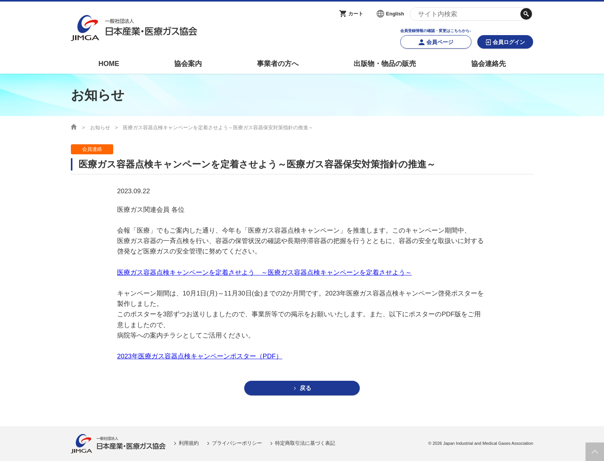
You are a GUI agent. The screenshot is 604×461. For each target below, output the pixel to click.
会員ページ (439, 42)
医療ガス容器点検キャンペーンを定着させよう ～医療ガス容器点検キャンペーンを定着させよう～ (264, 272)
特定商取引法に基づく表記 (305, 443)
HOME (108, 64)
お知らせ (100, 127)
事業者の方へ (278, 64)
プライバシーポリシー (237, 443)
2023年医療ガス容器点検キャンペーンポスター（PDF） (199, 356)
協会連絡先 (488, 64)
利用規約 (189, 443)
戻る (305, 388)
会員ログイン (509, 42)
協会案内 (188, 64)
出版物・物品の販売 (385, 64)
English (395, 14)
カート (355, 14)
